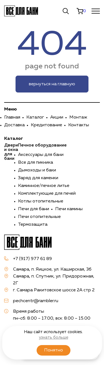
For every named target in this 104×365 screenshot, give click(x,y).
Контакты (78, 125)
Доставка (14, 125)
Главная (12, 117)
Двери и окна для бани (11, 152)
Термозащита (32, 224)
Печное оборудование (42, 145)
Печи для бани (33, 209)
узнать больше (53, 337)
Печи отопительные (39, 217)
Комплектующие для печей (47, 193)
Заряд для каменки (38, 178)
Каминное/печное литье (43, 186)
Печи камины (69, 209)
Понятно (53, 350)
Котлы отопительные (40, 201)
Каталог (35, 117)
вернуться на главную (52, 84)
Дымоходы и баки (37, 170)
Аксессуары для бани (41, 155)
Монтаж (78, 117)
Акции (56, 117)
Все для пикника (35, 162)
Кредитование (46, 125)
